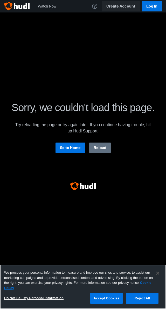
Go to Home (70, 147)
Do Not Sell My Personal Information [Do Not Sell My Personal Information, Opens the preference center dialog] (34, 298)
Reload (100, 147)
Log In (151, 6)
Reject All (142, 298)
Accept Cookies (106, 298)
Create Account (120, 6)
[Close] (157, 273)
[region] (83, 287)
